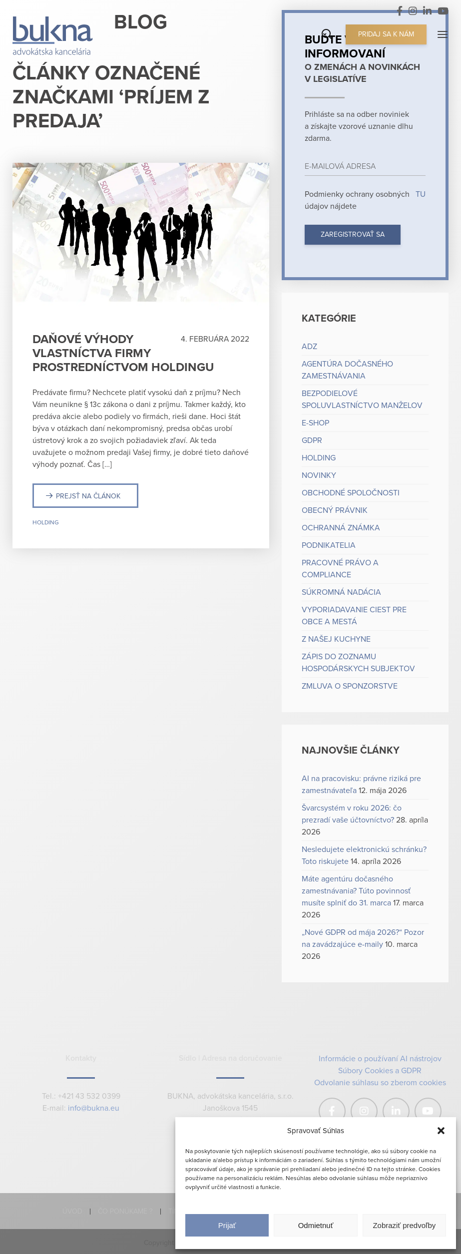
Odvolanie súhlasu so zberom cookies (380, 1083)
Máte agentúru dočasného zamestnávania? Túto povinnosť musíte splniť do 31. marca (356, 891)
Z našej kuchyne (336, 639)
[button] (441, 1131)
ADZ (309, 347)
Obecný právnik (335, 510)
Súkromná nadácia (341, 592)
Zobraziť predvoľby (404, 1225)
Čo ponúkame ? (125, 1211)
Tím (173, 1211)
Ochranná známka (341, 528)
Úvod (72, 1211)
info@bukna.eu (93, 1108)
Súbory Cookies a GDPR (380, 1071)
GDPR (312, 440)
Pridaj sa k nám (386, 34)
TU (420, 194)
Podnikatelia (329, 545)
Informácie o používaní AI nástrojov (380, 1059)
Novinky (319, 475)
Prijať (227, 1225)
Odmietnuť (316, 1225)
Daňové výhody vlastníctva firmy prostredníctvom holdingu (123, 353)
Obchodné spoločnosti (351, 493)
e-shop (315, 423)
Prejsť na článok (88, 496)
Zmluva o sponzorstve (350, 686)
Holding (45, 522)
